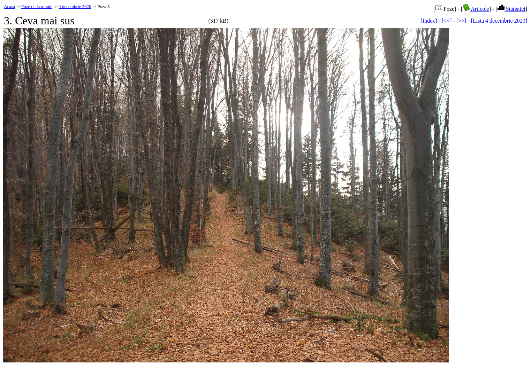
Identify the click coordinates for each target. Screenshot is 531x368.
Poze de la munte (36, 6)
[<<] (447, 21)
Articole (476, 9)
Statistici (511, 9)
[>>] (461, 21)
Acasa (9, 6)
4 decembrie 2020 (75, 6)
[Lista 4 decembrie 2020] (499, 21)
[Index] (428, 21)
